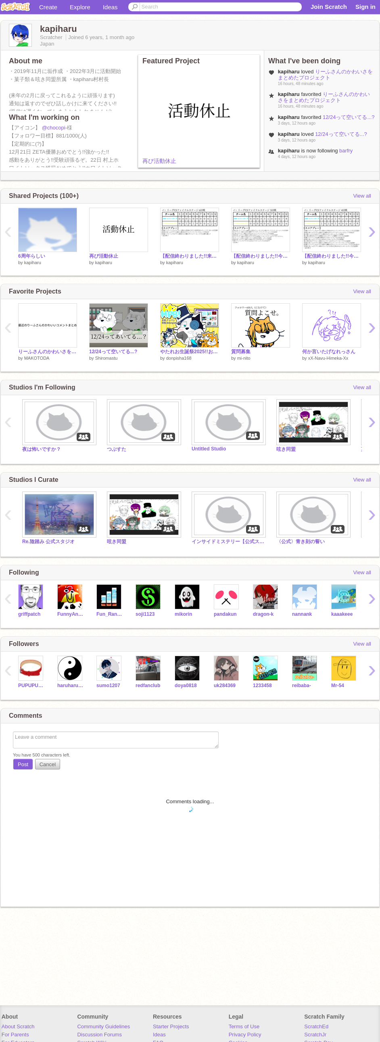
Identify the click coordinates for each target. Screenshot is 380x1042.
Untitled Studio (209, 449)
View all (362, 196)
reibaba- (301, 685)
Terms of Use (244, 1026)
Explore (80, 7)
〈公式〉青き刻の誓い (300, 541)
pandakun (225, 614)
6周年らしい (31, 256)
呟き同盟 (286, 449)
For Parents (15, 1035)
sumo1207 (108, 685)
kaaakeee (342, 614)
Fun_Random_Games (109, 614)
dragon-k (263, 614)
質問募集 (241, 351)
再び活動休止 (159, 161)
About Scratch (18, 1026)
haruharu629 (70, 685)
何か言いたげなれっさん (328, 351)
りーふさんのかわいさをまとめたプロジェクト (325, 75)
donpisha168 (179, 358)
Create (48, 7)
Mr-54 (337, 685)
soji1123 (145, 614)
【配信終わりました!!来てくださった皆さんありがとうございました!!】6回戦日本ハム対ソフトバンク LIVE (189, 256)
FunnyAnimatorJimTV (70, 614)
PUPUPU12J (31, 685)
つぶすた (116, 449)
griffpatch (29, 614)
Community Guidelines (103, 1026)
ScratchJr (315, 1035)
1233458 (262, 685)
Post (23, 764)
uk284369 (225, 685)
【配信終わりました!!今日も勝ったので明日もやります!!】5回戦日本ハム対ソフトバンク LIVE (260, 256)
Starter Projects (171, 1026)
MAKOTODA (37, 358)
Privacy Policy (245, 1035)
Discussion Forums (99, 1035)
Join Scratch (329, 6)
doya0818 (186, 685)
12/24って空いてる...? (349, 117)
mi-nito (244, 358)
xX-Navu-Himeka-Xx (328, 358)
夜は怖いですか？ (41, 449)
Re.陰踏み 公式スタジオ (48, 541)
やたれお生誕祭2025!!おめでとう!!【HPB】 (189, 351)
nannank (302, 614)
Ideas (110, 7)
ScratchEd (316, 1026)
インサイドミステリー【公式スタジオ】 (228, 541)
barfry (346, 151)
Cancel (48, 764)
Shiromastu (106, 358)
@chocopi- (54, 128)
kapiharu (32, 262)
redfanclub (148, 685)
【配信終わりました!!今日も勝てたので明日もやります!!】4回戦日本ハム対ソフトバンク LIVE (331, 256)
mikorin (183, 614)
